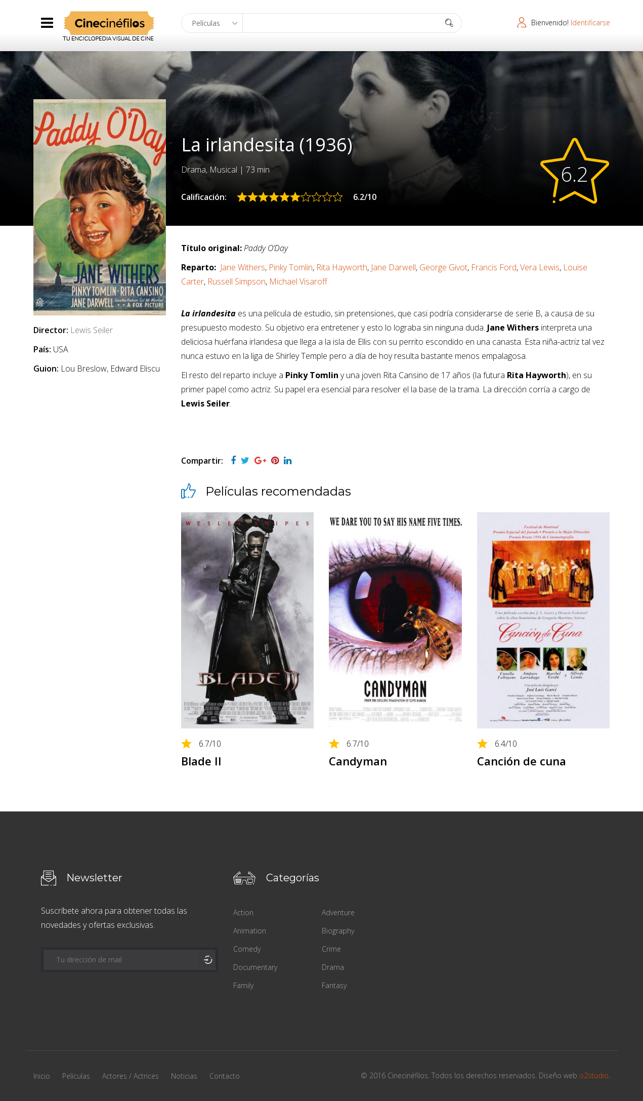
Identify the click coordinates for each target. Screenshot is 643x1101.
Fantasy (334, 985)
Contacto (224, 1076)
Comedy (247, 949)
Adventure (338, 912)
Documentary (255, 967)
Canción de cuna (521, 760)
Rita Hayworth (341, 267)
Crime (331, 949)
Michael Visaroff (298, 281)
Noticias (184, 1076)
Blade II (201, 760)
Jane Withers (242, 267)
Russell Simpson (236, 281)
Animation (249, 930)
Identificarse (590, 22)
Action (243, 912)
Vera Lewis (540, 267)
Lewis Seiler (91, 330)
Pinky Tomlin (291, 267)
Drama (333, 967)
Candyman (358, 760)
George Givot (443, 267)
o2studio (594, 1075)
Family (243, 985)
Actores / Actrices (130, 1076)
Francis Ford (494, 267)
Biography (338, 930)
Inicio (41, 1076)
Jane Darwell (393, 267)
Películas (76, 1076)
